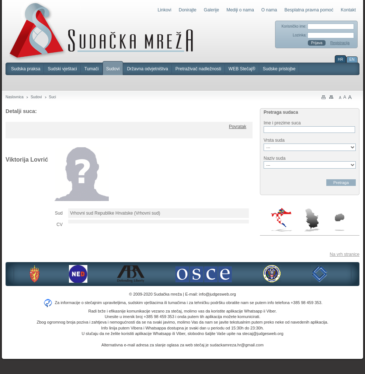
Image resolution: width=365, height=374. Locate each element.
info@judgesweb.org (217, 294)
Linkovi (164, 10)
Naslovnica (15, 97)
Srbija (312, 220)
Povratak (237, 126)
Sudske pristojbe (279, 68)
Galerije (211, 10)
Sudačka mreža (101, 31)
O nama (269, 10)
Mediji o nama (240, 10)
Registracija (340, 43)
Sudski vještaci (62, 68)
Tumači (91, 68)
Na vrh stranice (344, 254)
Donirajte (188, 10)
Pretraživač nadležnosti (198, 68)
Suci (52, 97)
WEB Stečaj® (242, 68)
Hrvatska (282, 220)
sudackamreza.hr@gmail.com (237, 345)
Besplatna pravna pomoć (309, 10)
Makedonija (339, 222)
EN (352, 59)
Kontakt (348, 10)
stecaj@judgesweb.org (262, 333)
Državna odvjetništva (147, 68)
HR (340, 59)
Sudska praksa (25, 68)
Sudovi (113, 68)
